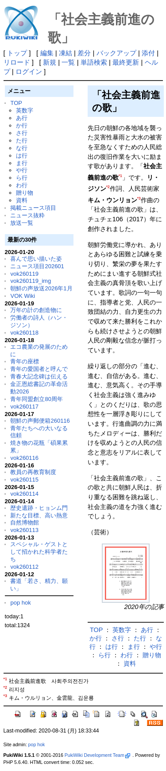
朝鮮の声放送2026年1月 (41, 288)
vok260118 (24, 332)
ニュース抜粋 (27, 215)
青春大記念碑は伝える (39, 376)
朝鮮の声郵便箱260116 (39, 420)
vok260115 (24, 479)
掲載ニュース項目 (33, 207)
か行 (21, 125)
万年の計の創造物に (36, 310)
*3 (139, 198)
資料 (21, 200)
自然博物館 (24, 522)
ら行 (21, 177)
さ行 (21, 133)
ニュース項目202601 (37, 266)
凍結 (65, 53)
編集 (47, 53)
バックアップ (116, 53)
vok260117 (24, 406)
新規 (49, 62)
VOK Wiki (22, 296)
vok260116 (24, 458)
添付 (148, 53)
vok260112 (24, 566)
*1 (120, 175)
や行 (21, 170)
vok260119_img (30, 281)
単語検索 (94, 62)
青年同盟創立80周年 (36, 399)
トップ (17, 53)
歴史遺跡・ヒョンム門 (39, 508)
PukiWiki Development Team (97, 755)
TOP (16, 103)
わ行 (21, 185)
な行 (21, 148)
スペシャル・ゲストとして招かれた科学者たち (39, 552)
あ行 (21, 118)
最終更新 (125, 62)
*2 (108, 187)
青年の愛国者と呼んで (39, 369)
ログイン (28, 71)
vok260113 (24, 530)
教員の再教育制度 (33, 472)
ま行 (21, 163)
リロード (17, 62)
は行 (21, 155)
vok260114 (24, 493)
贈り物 (24, 192)
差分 (84, 53)
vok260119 (24, 273)
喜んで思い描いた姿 (36, 258)
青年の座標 (24, 361)
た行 (21, 140)
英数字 (24, 110)
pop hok (20, 602)
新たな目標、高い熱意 (39, 515)
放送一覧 (21, 223)
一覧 (68, 62)
